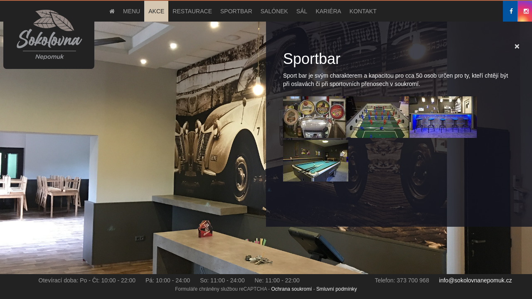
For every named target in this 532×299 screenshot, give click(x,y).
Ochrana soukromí (291, 289)
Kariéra (328, 11)
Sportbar (236, 11)
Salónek (274, 11)
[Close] (517, 46)
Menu (131, 11)
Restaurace (192, 11)
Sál (301, 11)
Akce (156, 11)
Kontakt (363, 11)
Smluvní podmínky (336, 289)
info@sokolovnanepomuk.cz (475, 280)
